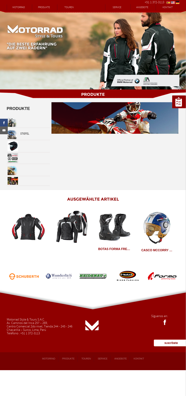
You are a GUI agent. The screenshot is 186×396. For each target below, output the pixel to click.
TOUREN (69, 7)
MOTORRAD (18, 7)
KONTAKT (168, 7)
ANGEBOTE (142, 7)
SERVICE (117, 7)
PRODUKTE (44, 7)
